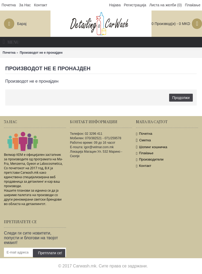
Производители (150, 159)
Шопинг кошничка (151, 147)
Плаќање (144, 153)
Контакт (143, 166)
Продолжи (181, 98)
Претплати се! (49, 253)
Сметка (143, 140)
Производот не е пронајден (41, 52)
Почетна (9, 52)
